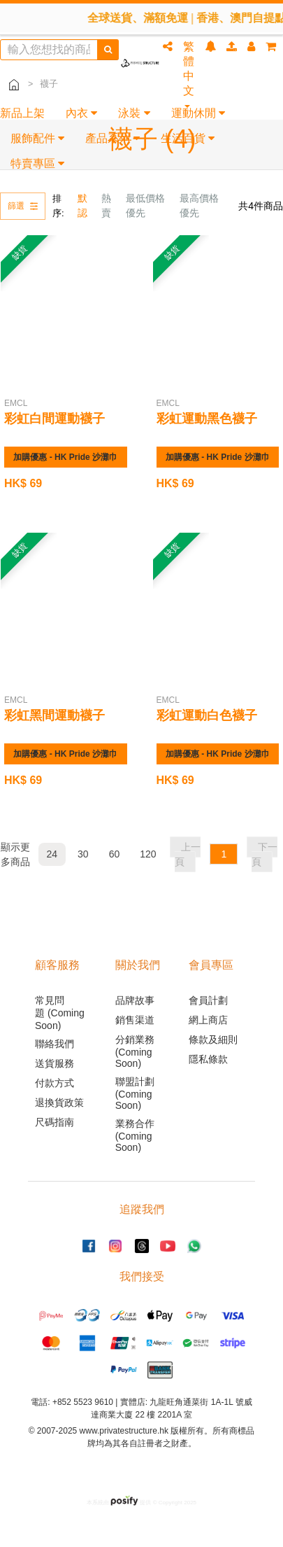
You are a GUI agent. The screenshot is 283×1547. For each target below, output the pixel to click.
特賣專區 (37, 163)
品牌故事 (134, 1000)
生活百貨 (188, 138)
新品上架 (22, 113)
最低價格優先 (145, 205)
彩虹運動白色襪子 (207, 715)
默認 (82, 205)
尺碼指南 (54, 1122)
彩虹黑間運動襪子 (54, 715)
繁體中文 (188, 74)
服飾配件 (37, 138)
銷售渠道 (134, 1020)
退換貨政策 (59, 1102)
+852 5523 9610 (82, 1402)
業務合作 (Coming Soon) (134, 1135)
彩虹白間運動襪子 (54, 419)
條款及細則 (213, 1039)
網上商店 (208, 1020)
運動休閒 (198, 113)
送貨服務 (54, 1063)
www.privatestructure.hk (124, 1431)
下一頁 (264, 854)
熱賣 (106, 205)
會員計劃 (208, 1000)
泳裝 (134, 113)
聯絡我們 (54, 1043)
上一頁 (188, 854)
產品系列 (112, 138)
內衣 (81, 113)
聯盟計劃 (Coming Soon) (134, 1093)
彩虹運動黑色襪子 (207, 419)
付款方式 (54, 1082)
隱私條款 (208, 1059)
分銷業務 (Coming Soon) (134, 1051)
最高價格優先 (199, 205)
